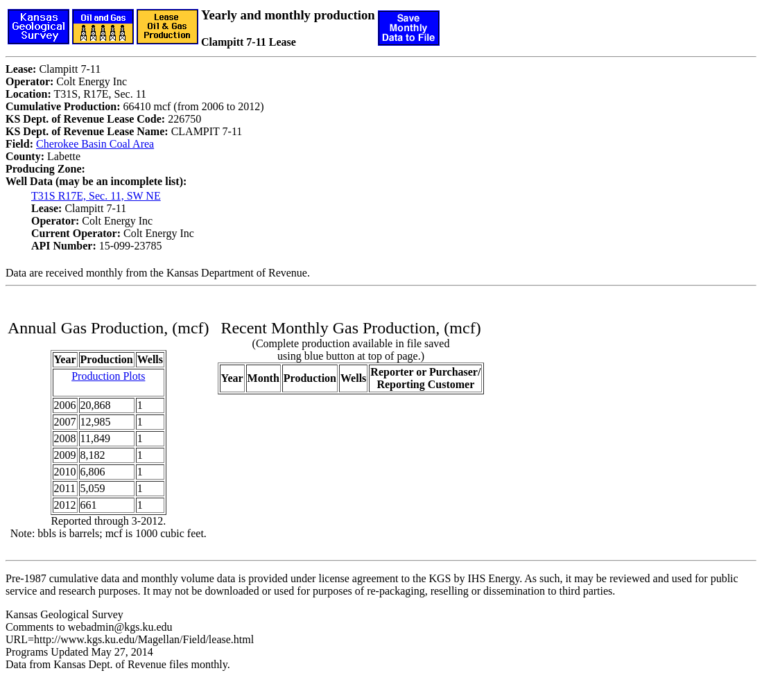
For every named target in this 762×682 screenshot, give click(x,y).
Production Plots (108, 376)
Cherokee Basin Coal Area (95, 144)
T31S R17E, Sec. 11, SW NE (96, 196)
